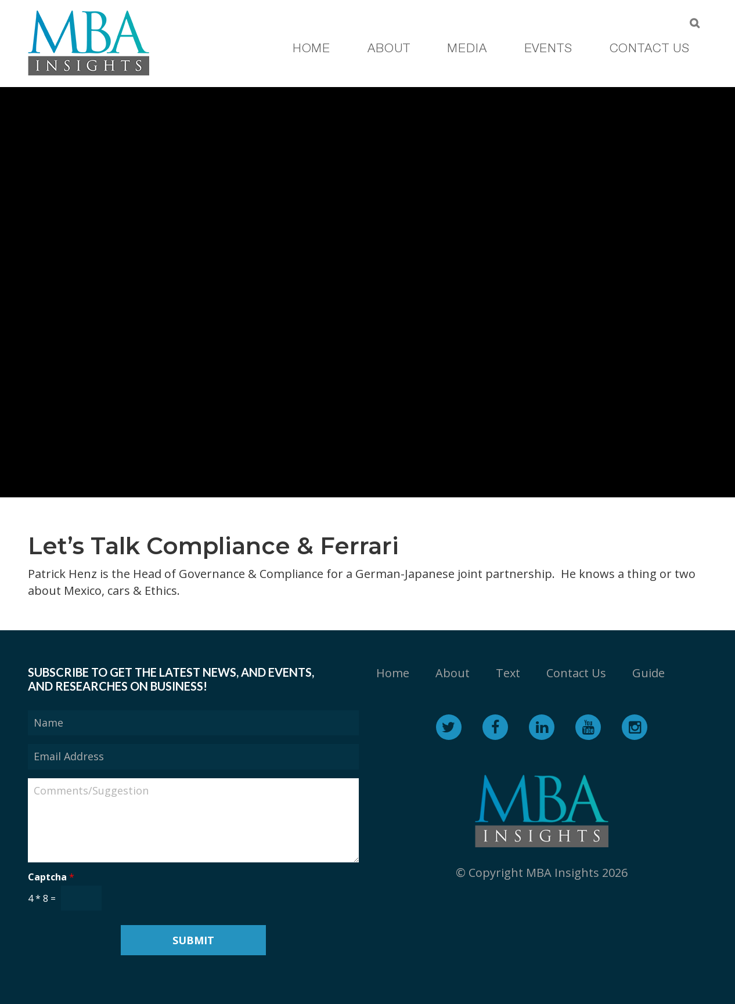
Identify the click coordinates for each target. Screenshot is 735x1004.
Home (392, 673)
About (452, 673)
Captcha (51, 877)
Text (508, 673)
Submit (193, 940)
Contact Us (576, 673)
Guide (648, 673)
